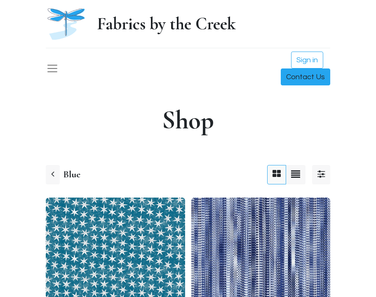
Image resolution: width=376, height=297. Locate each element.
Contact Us (305, 77)
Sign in (307, 60)
